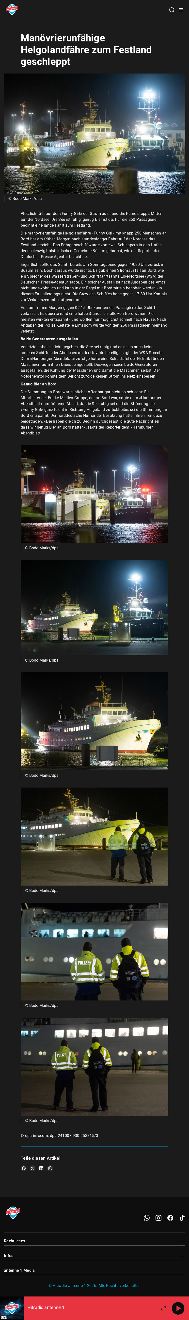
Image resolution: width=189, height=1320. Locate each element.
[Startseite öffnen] (12, 10)
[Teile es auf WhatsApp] (50, 1168)
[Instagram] (158, 1218)
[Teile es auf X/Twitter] (32, 1168)
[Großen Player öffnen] (163, 1308)
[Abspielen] (178, 1308)
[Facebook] (170, 1218)
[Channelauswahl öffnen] (171, 10)
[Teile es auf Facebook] (24, 1168)
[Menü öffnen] (181, 10)
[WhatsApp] (147, 1218)
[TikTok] (182, 1218)
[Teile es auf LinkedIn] (41, 1168)
